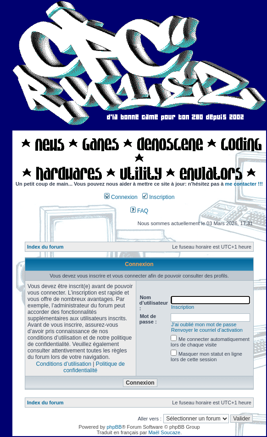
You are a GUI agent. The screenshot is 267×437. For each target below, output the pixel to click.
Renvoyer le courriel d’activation (207, 330)
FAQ (139, 211)
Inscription (158, 197)
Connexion (121, 197)
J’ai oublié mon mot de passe (203, 324)
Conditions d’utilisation (63, 364)
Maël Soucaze (164, 432)
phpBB (114, 427)
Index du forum (45, 247)
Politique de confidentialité (94, 367)
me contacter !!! (244, 184)
